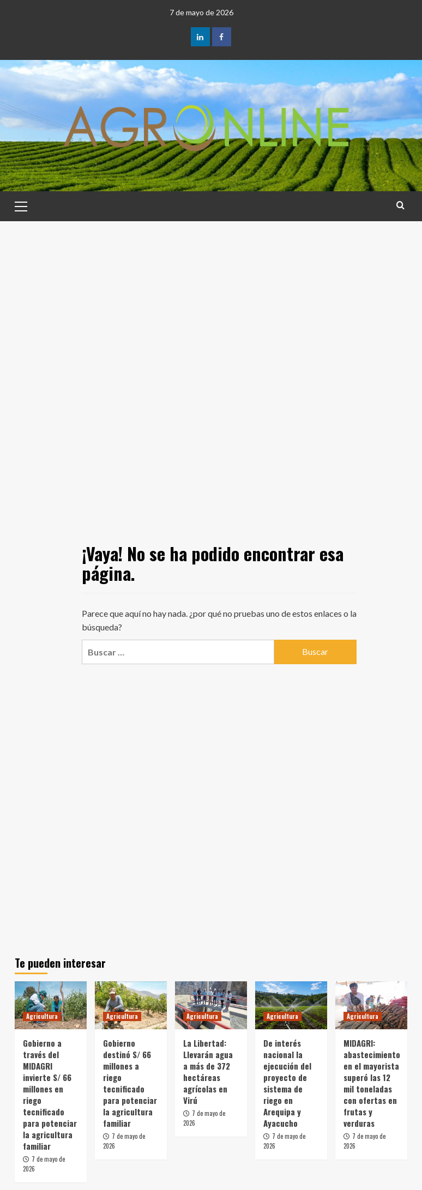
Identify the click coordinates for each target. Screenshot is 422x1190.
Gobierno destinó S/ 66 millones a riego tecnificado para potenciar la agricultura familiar (130, 1083)
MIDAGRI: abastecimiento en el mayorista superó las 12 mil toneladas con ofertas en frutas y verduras (371, 1083)
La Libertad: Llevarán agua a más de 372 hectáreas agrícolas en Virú (208, 1071)
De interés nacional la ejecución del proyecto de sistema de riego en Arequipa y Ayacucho (287, 1083)
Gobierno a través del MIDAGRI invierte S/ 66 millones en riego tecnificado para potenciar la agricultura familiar (50, 1094)
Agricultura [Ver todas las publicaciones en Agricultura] (42, 1016)
